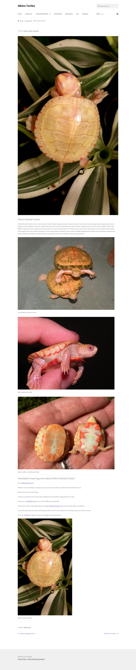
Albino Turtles (26, 6)
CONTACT (27, 515)
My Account (69, 14)
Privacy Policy (22, 659)
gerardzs (36, 31)
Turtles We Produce (42, 14)
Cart (77, 14)
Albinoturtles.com (28, 483)
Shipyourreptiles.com (56, 506)
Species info (28, 21)
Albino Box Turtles (110, 633)
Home (20, 14)
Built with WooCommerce (36, 659)
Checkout (85, 14)
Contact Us (28, 14)
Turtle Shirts (58, 14)
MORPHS (30, 501)
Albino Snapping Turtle (27, 633)
